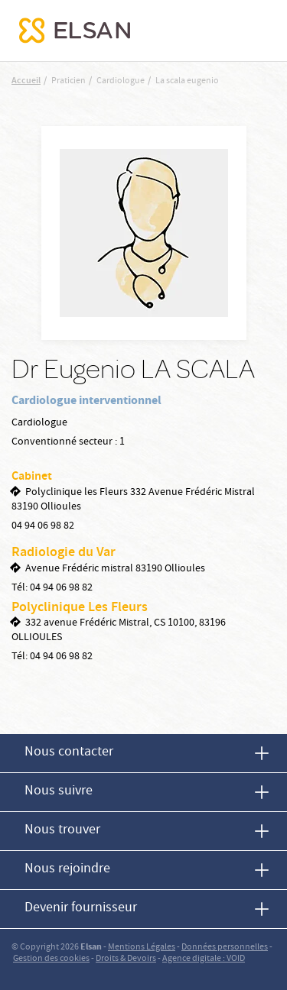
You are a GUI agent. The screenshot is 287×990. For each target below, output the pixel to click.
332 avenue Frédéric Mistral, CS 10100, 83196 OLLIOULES (118, 630)
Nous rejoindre (67, 869)
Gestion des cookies (51, 959)
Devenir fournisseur (80, 908)
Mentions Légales (141, 947)
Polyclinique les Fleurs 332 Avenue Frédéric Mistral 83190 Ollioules (133, 500)
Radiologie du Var (63, 553)
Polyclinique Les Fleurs (79, 608)
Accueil (26, 81)
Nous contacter (68, 752)
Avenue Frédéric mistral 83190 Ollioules (115, 569)
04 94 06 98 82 (42, 526)
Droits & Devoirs (126, 959)
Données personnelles (224, 947)
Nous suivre (58, 791)
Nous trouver (62, 830)
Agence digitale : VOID (203, 959)
